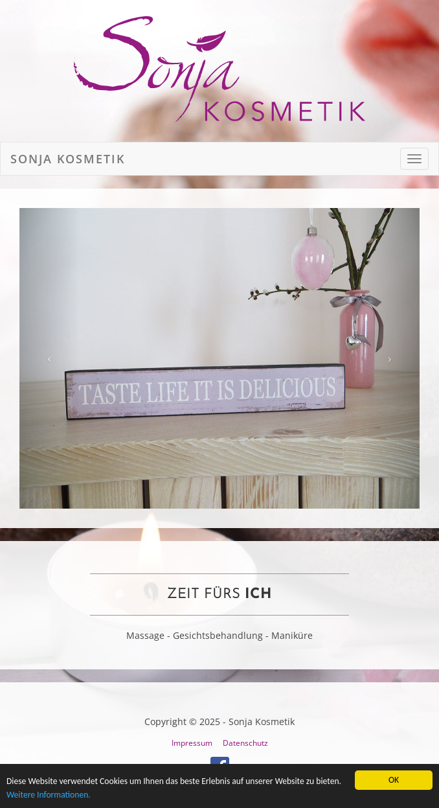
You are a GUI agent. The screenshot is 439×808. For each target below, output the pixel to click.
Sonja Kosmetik (67, 159)
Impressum (192, 742)
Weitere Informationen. (48, 795)
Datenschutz (245, 742)
